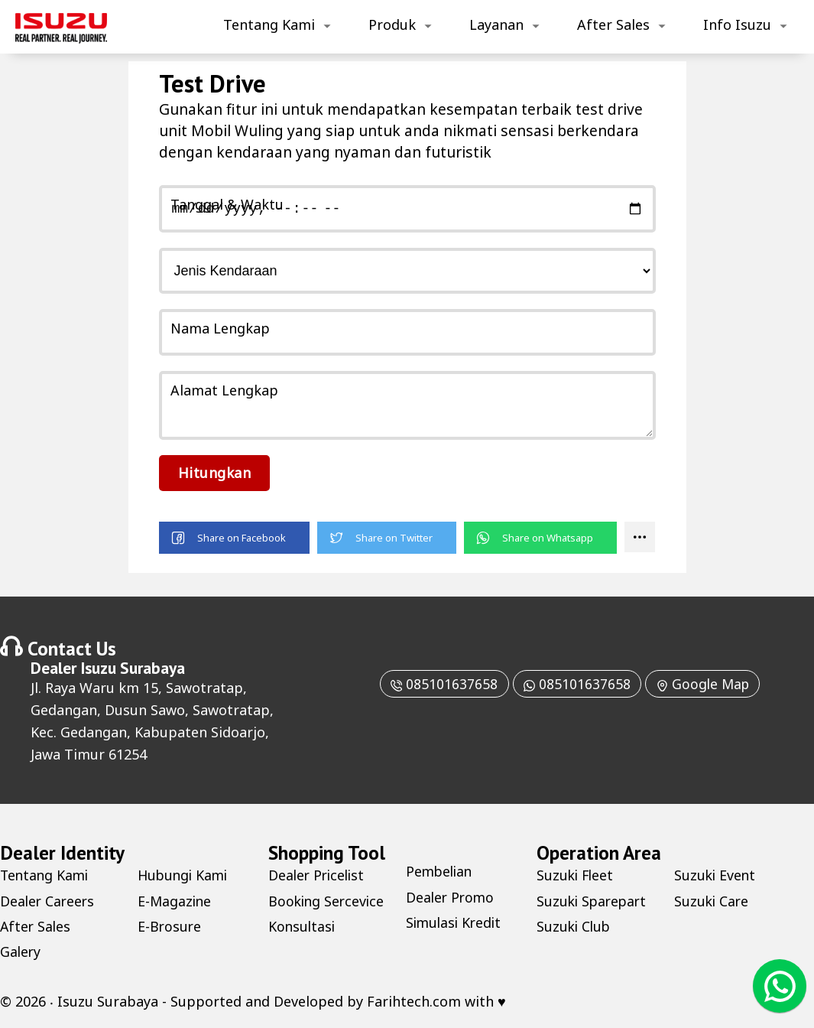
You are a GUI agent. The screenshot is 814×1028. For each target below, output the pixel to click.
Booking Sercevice (328, 901)
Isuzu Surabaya (132, 667)
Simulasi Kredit (455, 922)
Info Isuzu (737, 24)
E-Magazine (175, 901)
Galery (21, 951)
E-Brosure (170, 926)
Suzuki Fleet (576, 875)
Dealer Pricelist (318, 875)
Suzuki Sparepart (593, 901)
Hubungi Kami (185, 875)
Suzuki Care (712, 901)
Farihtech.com (414, 1001)
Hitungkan (214, 473)
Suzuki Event (715, 875)
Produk (392, 24)
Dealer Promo (451, 897)
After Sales (613, 24)
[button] (234, 538)
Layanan (496, 24)
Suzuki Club (575, 926)
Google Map (705, 684)
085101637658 (440, 684)
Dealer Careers (48, 901)
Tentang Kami (269, 24)
